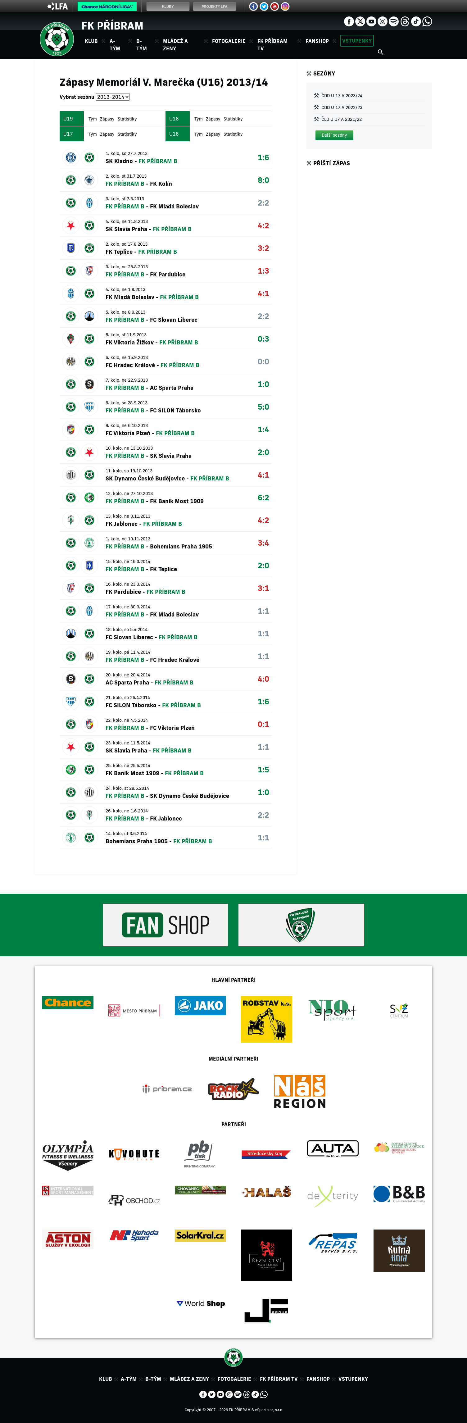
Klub (105, 1379)
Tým (92, 119)
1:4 (263, 429)
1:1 (263, 611)
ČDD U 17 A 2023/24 (341, 95)
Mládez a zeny (189, 1379)
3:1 (263, 588)
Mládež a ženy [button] (175, 45)
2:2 (263, 202)
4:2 (263, 225)
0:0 (263, 361)
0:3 (263, 338)
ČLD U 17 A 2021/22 (341, 119)
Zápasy (107, 119)
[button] (334, 135)
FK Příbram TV (272, 45)
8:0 (263, 180)
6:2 (263, 497)
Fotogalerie (229, 41)
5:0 (263, 406)
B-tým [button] (141, 45)
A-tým (129, 1379)
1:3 (263, 270)
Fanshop (317, 41)
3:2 (263, 248)
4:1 (263, 293)
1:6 (263, 157)
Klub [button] (91, 41)
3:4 (263, 543)
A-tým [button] (115, 45)
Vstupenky (357, 41)
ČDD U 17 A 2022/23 (341, 107)
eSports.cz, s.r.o (268, 1409)
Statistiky (127, 119)
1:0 (263, 384)
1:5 (263, 769)
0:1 (263, 724)
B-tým (153, 1379)
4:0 (263, 679)
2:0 (263, 452)
